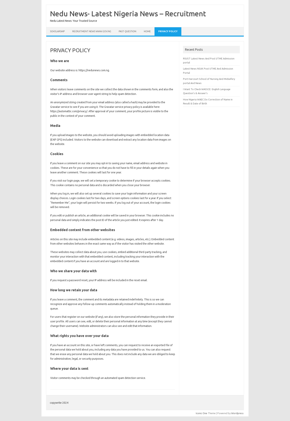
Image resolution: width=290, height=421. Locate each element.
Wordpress (237, 413)
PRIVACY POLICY (168, 31)
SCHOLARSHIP (57, 31)
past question (127, 31)
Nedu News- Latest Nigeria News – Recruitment (128, 14)
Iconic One (201, 413)
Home (147, 31)
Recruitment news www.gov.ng (91, 31)
